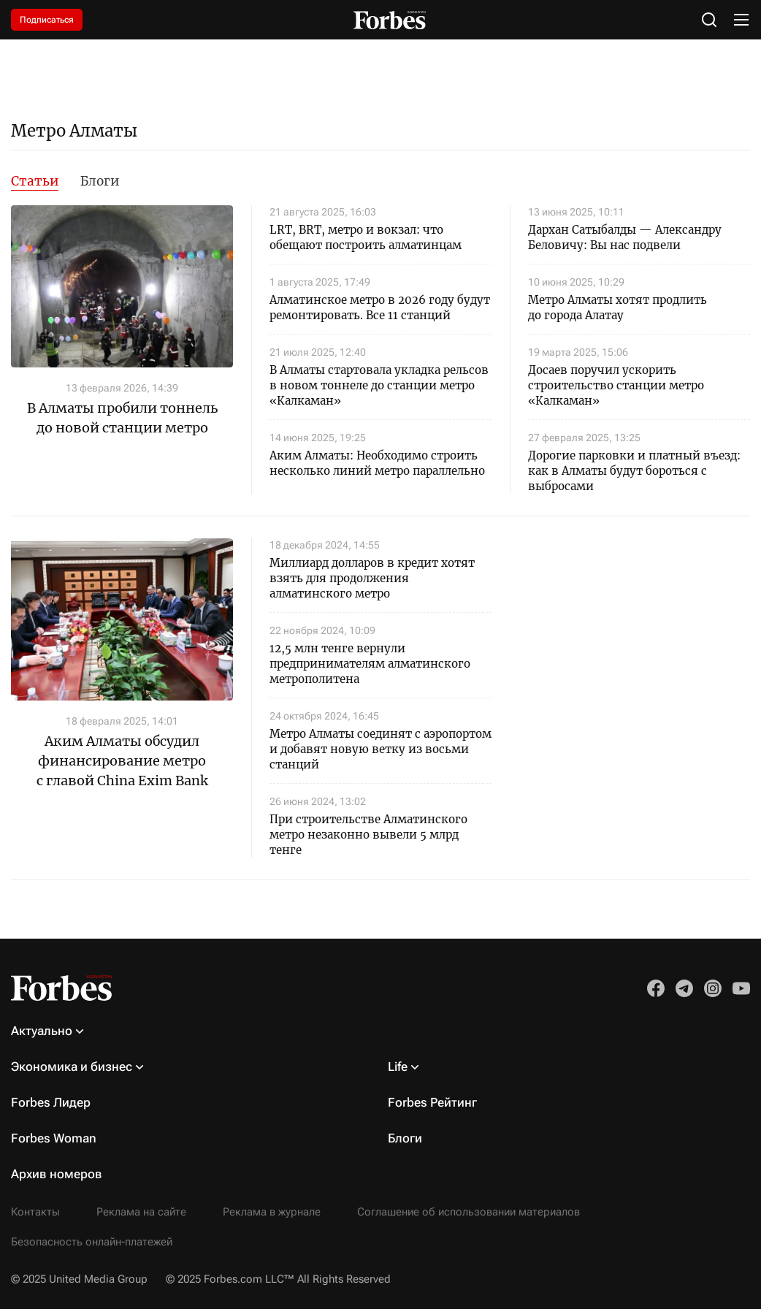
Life (398, 1066)
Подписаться (47, 20)
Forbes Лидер (51, 1102)
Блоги (99, 181)
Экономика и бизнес (71, 1066)
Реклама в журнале (272, 1211)
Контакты (35, 1211)
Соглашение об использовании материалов (468, 1211)
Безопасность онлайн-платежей (91, 1241)
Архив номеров (56, 1174)
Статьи (34, 181)
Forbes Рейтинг (432, 1102)
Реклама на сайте (141, 1211)
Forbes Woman (53, 1138)
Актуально (41, 1030)
